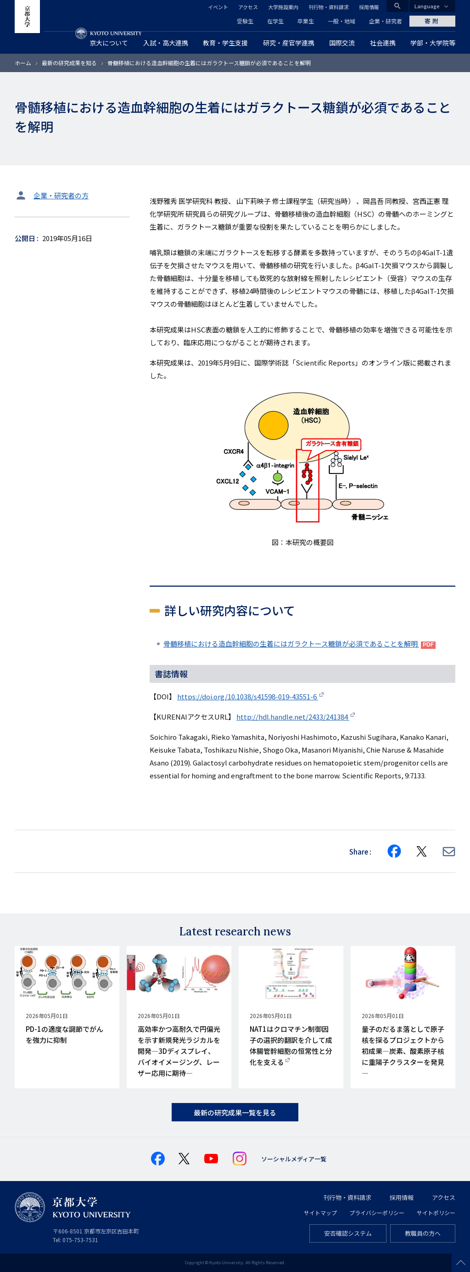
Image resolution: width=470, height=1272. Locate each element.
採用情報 (369, 7)
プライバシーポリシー (376, 1212)
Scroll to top (461, 1263)
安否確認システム (348, 1233)
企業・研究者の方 (61, 195)
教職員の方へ (423, 1233)
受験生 (245, 21)
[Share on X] (421, 851)
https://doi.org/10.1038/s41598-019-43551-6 (247, 696)
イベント (218, 7)
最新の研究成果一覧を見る (235, 1112)
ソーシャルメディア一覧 (293, 1158)
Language (427, 6)
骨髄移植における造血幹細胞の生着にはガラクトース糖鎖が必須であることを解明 (291, 643)
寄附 (432, 21)
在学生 (275, 21)
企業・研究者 (385, 21)
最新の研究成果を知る (69, 63)
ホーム (23, 63)
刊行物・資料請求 (328, 7)
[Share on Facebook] (394, 851)
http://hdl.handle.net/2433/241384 (292, 716)
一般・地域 (341, 21)
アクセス (248, 7)
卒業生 (305, 21)
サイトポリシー (436, 1212)
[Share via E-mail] (448, 851)
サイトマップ (320, 1212)
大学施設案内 (283, 7)
